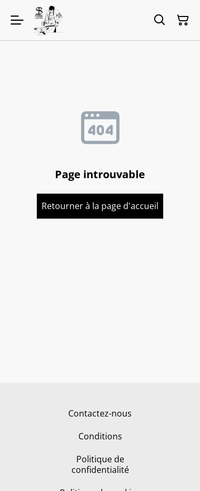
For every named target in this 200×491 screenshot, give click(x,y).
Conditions (100, 436)
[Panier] (183, 20)
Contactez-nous (100, 413)
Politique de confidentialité (100, 464)
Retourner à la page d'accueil (100, 206)
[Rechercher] (159, 20)
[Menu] (17, 20)
